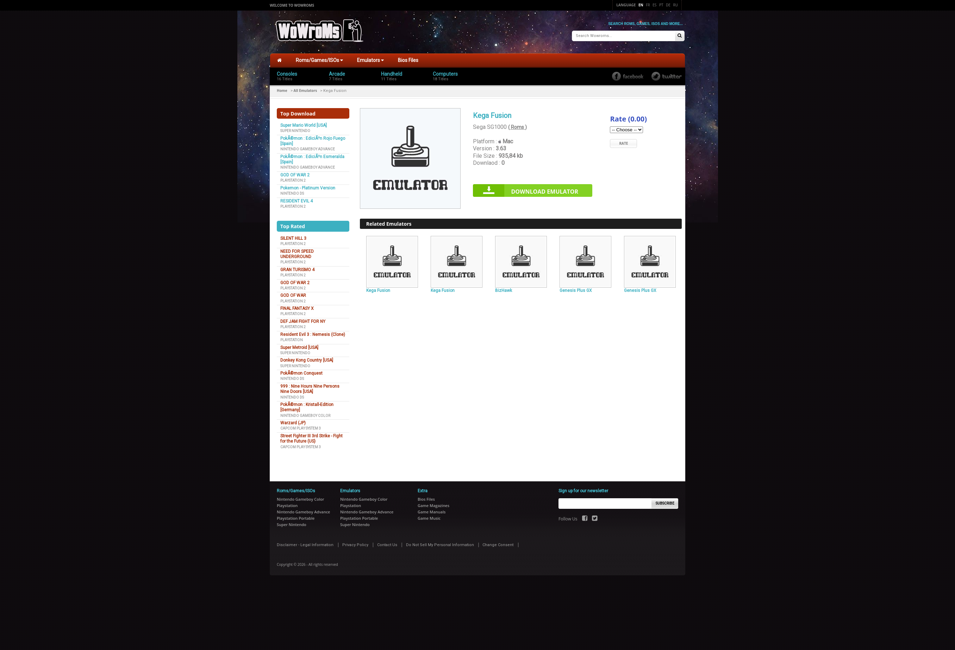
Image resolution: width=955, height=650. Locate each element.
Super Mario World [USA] (303, 125)
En (640, 4)
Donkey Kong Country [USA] (306, 360)
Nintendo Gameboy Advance (307, 149)
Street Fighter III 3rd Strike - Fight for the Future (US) (311, 438)
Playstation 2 (293, 180)
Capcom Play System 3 (300, 428)
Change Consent (497, 545)
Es (654, 4)
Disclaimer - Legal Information (305, 545)
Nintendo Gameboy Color (305, 416)
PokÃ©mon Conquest (301, 373)
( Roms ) (517, 127)
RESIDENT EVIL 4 (296, 201)
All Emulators (305, 90)
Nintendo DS (292, 193)
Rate (623, 143)
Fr (648, 4)
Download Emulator (544, 191)
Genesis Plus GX (576, 290)
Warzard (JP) (293, 422)
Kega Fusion (378, 290)
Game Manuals (431, 511)
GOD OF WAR (293, 295)
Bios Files (408, 60)
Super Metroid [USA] (299, 347)
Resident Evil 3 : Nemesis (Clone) (312, 334)
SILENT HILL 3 (293, 238)
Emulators (370, 60)
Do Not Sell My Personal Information (440, 545)
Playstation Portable (295, 518)
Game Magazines (433, 505)
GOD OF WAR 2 (295, 175)
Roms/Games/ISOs (319, 60)
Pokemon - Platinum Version (307, 188)
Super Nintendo (295, 131)
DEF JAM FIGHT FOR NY (302, 321)
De (668, 4)
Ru (675, 4)
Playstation (291, 340)
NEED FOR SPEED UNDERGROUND (297, 254)
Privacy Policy (355, 545)
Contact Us (387, 545)
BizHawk (503, 290)
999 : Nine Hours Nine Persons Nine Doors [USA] (309, 389)
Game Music (429, 518)
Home (282, 90)
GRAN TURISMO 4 (297, 269)
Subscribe (665, 503)
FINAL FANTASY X (297, 308)
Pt (661, 4)
